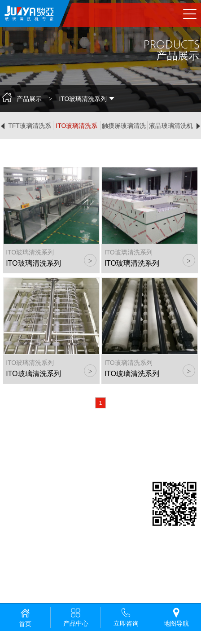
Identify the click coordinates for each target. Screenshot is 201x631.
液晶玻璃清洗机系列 (171, 126)
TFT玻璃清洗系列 (29, 126)
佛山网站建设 (52, 585)
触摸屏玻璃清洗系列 (124, 126)
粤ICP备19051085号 (32, 574)
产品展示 (29, 98)
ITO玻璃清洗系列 (76, 126)
